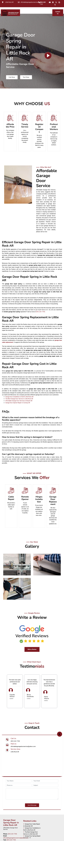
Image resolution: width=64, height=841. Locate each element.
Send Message (32, 805)
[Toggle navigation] (19, 10)
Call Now (12, 77)
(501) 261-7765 (40, 312)
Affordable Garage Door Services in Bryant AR (18, 401)
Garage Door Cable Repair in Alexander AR (31, 825)
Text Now (26, 77)
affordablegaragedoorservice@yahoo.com (15, 838)
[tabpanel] (15, 691)
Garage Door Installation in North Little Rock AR (19, 397)
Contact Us (57, 13)
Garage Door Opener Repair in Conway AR (17, 403)
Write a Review (32, 649)
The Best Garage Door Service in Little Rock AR (19, 399)
